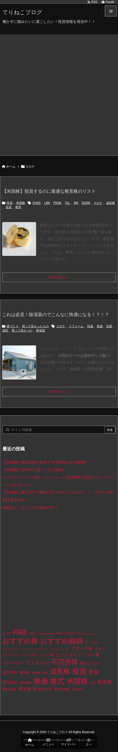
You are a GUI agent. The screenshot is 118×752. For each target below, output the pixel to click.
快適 (90, 326)
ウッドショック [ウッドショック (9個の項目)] (60, 649)
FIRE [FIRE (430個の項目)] (20, 632)
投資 (10, 203)
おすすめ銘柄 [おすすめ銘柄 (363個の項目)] (61, 641)
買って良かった (22, 330)
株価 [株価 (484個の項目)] (41, 681)
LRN (47, 203)
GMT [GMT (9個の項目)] (32, 633)
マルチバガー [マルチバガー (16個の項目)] (12, 663)
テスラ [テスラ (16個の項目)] (100, 649)
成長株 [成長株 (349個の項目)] (60, 671)
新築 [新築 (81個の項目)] (94, 672)
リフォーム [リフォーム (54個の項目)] (37, 662)
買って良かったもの (35, 326)
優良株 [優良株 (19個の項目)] (25, 672)
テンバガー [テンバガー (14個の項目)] (10, 655)
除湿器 (40, 330)
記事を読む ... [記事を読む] (59, 277)
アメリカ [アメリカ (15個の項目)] (91, 642)
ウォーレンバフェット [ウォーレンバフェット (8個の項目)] (34, 649)
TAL (67, 203)
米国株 (20, 203)
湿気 (5, 330)
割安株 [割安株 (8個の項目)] (36, 672)
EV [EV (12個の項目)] (9, 633)
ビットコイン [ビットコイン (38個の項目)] (68, 654)
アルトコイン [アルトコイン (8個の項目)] (10, 649)
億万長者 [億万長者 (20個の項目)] (9, 672)
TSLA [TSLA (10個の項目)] (79, 633)
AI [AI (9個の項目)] (3, 633)
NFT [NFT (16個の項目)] (59, 633)
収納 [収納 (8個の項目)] (45, 672)
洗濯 (109, 326)
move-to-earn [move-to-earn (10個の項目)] (45, 633)
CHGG (36, 203)
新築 (100, 326)
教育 (18, 207)
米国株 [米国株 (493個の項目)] (77, 681)
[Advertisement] (59, 93)
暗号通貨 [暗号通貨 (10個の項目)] (25, 682)
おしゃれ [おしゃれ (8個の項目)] (90, 633)
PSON (57, 203)
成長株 (110, 203)
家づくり (13, 326)
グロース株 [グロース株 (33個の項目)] (82, 648)
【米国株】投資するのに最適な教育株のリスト (49, 191)
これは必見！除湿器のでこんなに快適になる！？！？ (55, 314)
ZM (75, 203)
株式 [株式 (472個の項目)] (57, 681)
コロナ (98, 203)
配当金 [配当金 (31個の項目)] (25, 689)
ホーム (11, 166)
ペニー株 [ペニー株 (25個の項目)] (91, 655)
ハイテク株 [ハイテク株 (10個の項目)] (28, 655)
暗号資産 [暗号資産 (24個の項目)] (9, 682)
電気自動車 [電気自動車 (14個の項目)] (62, 689)
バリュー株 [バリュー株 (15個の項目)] (46, 655)
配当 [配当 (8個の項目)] (93, 682)
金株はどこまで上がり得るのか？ (30, 507)
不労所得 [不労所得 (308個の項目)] (64, 662)
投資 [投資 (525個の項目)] (79, 671)
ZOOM (85, 203)
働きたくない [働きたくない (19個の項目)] (90, 663)
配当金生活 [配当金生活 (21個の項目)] (42, 689)
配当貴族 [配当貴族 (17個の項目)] (9, 689)
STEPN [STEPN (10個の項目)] (69, 633)
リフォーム (76, 326)
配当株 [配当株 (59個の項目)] (105, 682)
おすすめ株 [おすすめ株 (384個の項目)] (20, 641)
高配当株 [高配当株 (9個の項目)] (77, 689)
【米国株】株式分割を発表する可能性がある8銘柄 (44, 462)
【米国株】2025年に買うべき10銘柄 (32, 470)
